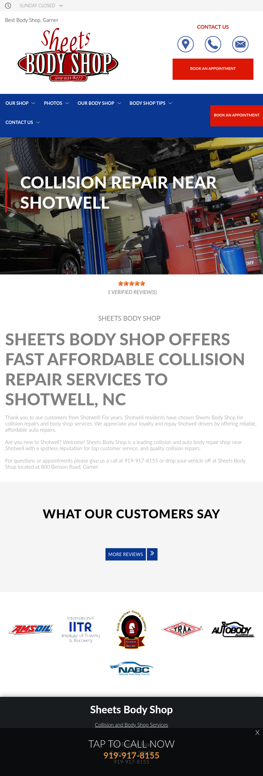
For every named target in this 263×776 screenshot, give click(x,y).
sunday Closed (37, 5)
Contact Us (19, 122)
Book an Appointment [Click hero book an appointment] (213, 68)
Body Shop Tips (147, 103)
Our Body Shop (96, 103)
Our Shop (16, 103)
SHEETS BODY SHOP (129, 318)
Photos (53, 103)
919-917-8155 (141, 460)
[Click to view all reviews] (131, 558)
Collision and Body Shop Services (131, 725)
